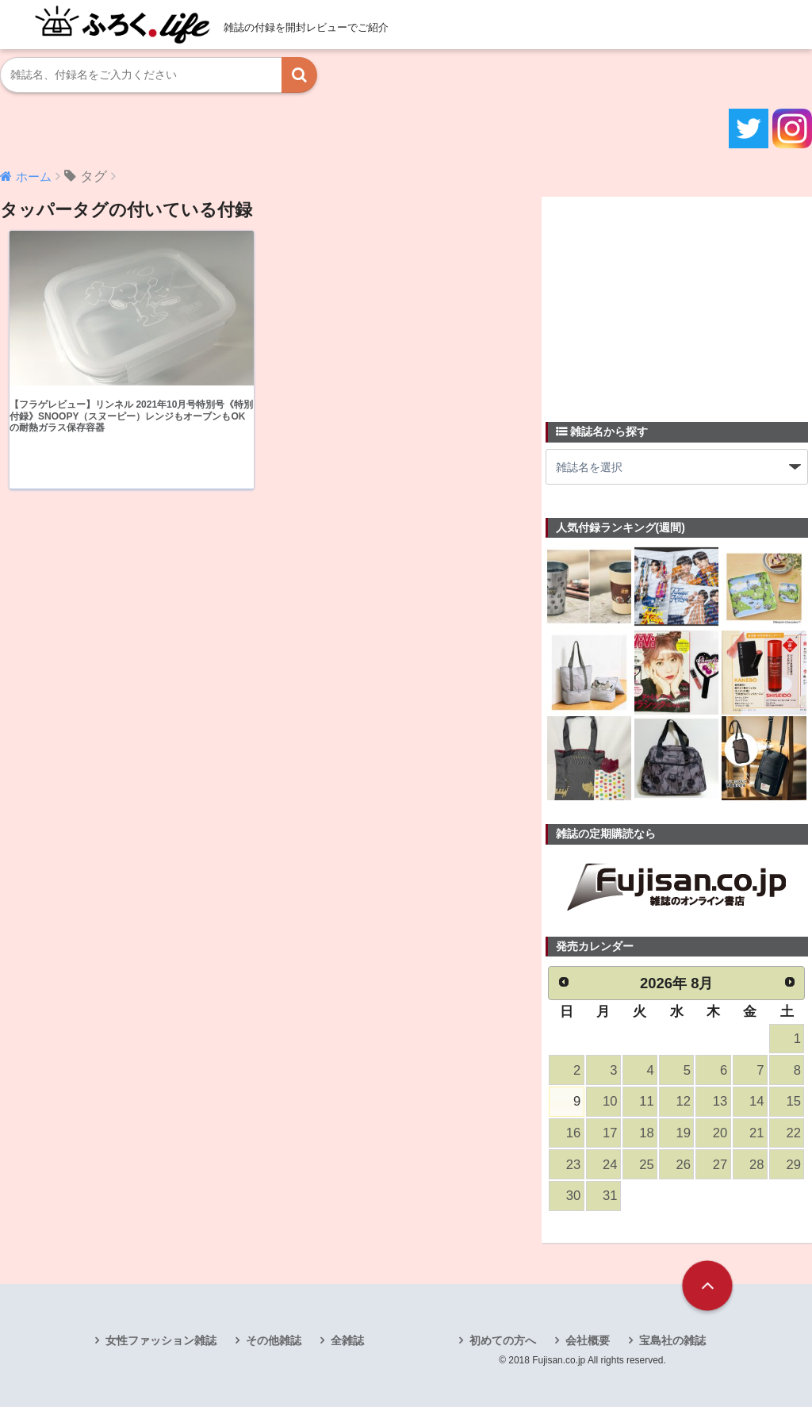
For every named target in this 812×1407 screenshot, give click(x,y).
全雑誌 (347, 1340)
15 (793, 1101)
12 (683, 1101)
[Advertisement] (664, 300)
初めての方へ (502, 1340)
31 (610, 1195)
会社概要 (587, 1340)
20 (720, 1133)
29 (793, 1164)
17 (610, 1133)
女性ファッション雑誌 (160, 1340)
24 (610, 1164)
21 (756, 1133)
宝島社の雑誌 (672, 1340)
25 (646, 1164)
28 (756, 1164)
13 (720, 1101)
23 (573, 1164)
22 (793, 1133)
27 (720, 1164)
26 (683, 1164)
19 (683, 1133)
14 (756, 1101)
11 (646, 1101)
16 (573, 1133)
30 (573, 1195)
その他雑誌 (273, 1340)
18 (646, 1133)
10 (610, 1101)
